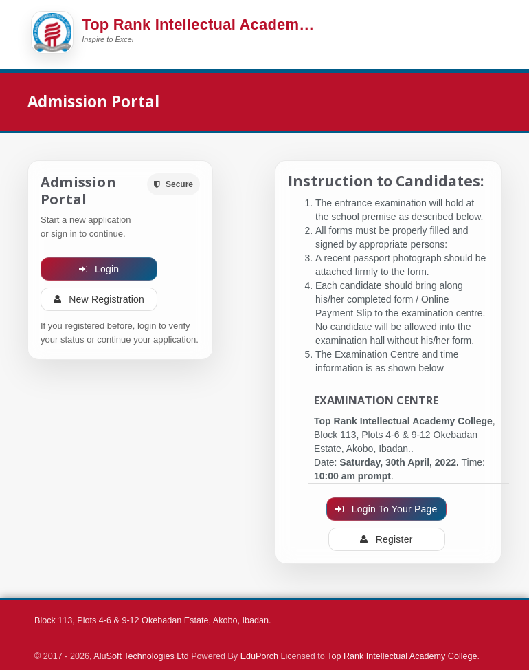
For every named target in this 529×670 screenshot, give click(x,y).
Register (386, 539)
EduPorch (259, 656)
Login (99, 268)
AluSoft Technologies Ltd (140, 656)
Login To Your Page (386, 509)
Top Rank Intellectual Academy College (402, 656)
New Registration (99, 299)
